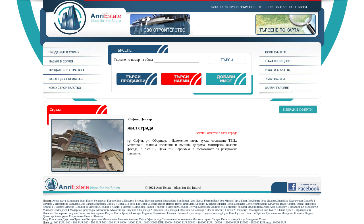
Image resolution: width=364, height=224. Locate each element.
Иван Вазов (158, 203)
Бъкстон (129, 200)
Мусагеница (117, 210)
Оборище (241, 210)
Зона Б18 (123, 203)
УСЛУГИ (232, 7)
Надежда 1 (132, 210)
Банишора (72, 200)
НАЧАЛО (216, 7)
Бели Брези (86, 200)
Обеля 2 (230, 210)
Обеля (210, 210)
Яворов (98, 216)
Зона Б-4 (112, 203)
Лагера (291, 203)
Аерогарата (59, 200)
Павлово (48, 213)
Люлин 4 (117, 206)
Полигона (84, 213)
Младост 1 (282, 206)
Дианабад (282, 200)
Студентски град (212, 213)
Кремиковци (260, 203)
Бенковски (100, 200)
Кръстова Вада (277, 203)
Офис (150, 219)
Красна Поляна (226, 203)
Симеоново (160, 213)
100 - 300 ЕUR (74, 222)
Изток (178, 203)
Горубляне (253, 200)
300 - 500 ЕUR (92, 222)
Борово (111, 200)
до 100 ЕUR (57, 222)
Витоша (139, 200)
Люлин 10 (82, 206)
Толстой (251, 213)
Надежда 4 (172, 210)
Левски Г (48, 206)
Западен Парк (77, 203)
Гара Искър (196, 200)
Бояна (120, 200)
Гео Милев (226, 200)
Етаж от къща (229, 219)
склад (157, 219)
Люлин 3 (105, 206)
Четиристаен (94, 219)
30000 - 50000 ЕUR (176, 222)
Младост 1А (297, 206)
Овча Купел (254, 210)
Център (88, 216)
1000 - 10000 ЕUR (131, 222)
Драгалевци (296, 200)
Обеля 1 (220, 210)
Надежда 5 (186, 210)
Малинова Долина (209, 206)
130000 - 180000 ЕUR (253, 222)
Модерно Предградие (82, 210)
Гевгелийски (211, 200)
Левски (300, 203)
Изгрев (170, 203)
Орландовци (303, 210)
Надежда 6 (199, 210)
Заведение (252, 219)
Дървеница (61, 203)
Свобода (136, 213)
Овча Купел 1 (270, 210)
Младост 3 (49, 210)
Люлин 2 (94, 206)
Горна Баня (240, 200)
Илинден (188, 203)
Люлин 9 (173, 206)
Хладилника (76, 216)
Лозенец (60, 206)
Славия (171, 213)
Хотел (262, 219)
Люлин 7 (150, 206)
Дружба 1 (309, 200)
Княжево (211, 203)
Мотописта (103, 210)
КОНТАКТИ (298, 7)
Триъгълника (273, 213)
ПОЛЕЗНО (265, 7)
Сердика (147, 213)
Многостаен (110, 219)
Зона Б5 (146, 203)
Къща (241, 219)
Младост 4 (62, 210)
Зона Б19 (135, 203)
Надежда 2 (145, 210)
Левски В (310, 203)
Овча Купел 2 (287, 210)
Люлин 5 (128, 206)
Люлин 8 (162, 206)
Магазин (198, 219)
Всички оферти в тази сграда (216, 133)
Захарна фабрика (96, 203)
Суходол (240, 213)
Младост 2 (311, 206)
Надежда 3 (159, 210)
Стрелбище (194, 213)
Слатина (181, 213)
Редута (109, 213)
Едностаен (55, 219)
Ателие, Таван (137, 219)
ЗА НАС (281, 7)
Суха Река (228, 213)
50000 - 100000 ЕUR (200, 222)
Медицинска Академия (261, 206)
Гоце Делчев (268, 200)
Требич (260, 213)
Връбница (183, 200)
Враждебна (169, 200)
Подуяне (72, 213)
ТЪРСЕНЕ (248, 7)
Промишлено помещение (176, 219)
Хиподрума (61, 216)
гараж (207, 219)
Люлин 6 (139, 206)
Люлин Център (188, 206)
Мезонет (123, 219)
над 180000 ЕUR (276, 222)
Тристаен (80, 219)
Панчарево (60, 213)
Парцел (215, 219)
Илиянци (199, 203)
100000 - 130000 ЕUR (226, 222)
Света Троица (122, 213)
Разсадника (97, 213)
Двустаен (68, 219)
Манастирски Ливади (234, 206)
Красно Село (244, 203)
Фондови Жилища (293, 213)
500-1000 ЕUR (110, 222)
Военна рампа (153, 200)
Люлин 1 (70, 206)
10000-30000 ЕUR (153, 222)
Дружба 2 (48, 203)
